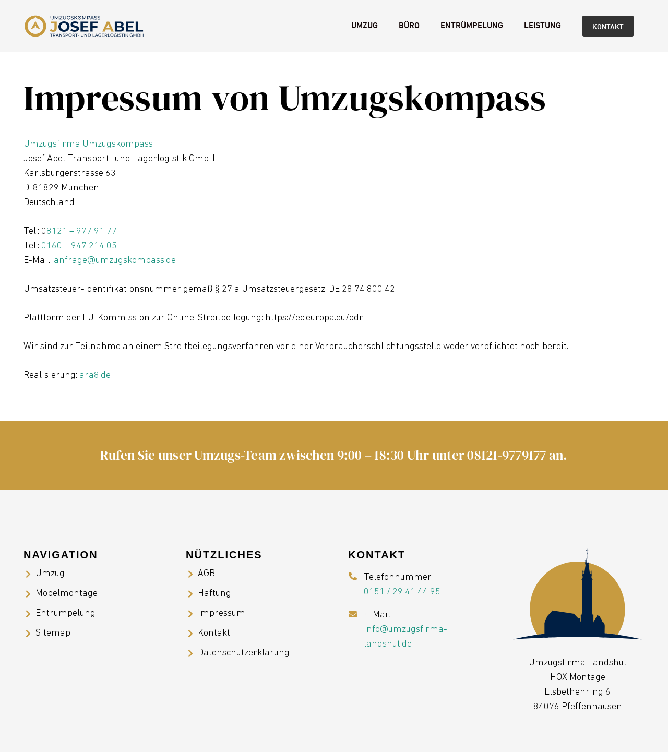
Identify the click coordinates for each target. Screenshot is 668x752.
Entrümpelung (65, 613)
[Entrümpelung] (29, 614)
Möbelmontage (66, 594)
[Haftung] (192, 594)
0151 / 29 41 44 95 (402, 592)
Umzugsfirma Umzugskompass (88, 144)
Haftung (214, 594)
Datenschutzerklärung (244, 653)
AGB (206, 574)
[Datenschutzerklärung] (192, 653)
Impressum (221, 613)
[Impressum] (192, 614)
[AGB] (192, 574)
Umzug (50, 574)
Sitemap (52, 633)
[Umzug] (29, 574)
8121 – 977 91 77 (81, 231)
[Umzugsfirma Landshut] (84, 26)
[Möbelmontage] (29, 594)
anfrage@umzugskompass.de (115, 261)
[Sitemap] (29, 633)
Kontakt (214, 633)
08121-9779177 (506, 455)
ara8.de (95, 375)
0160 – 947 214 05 (79, 246)
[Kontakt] (192, 633)
